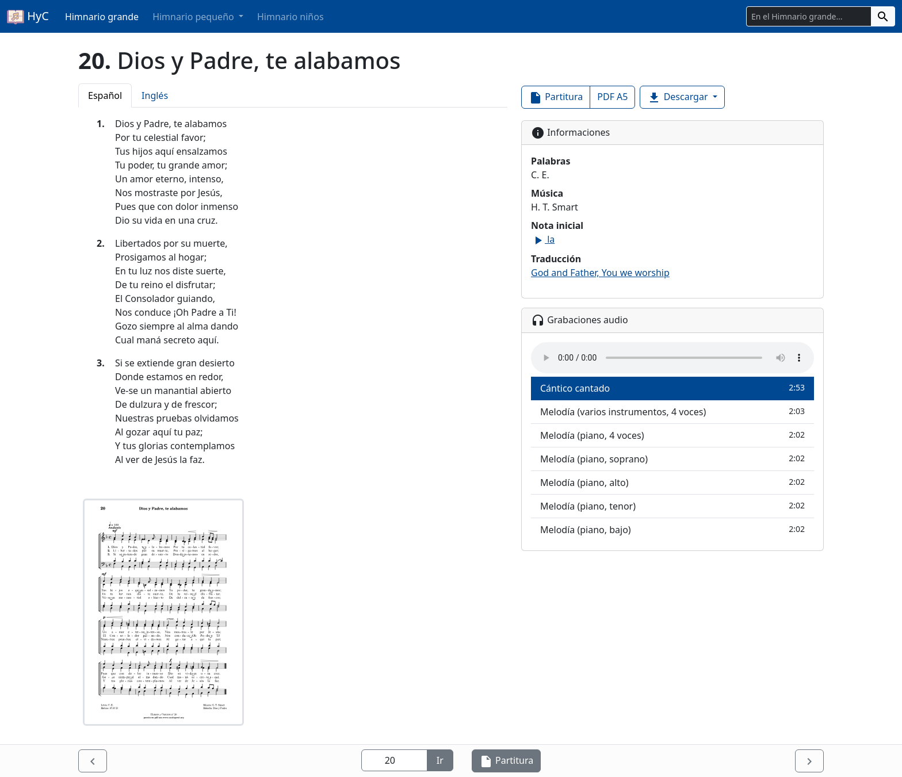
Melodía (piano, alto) (672, 482)
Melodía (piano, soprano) (672, 458)
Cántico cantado (672, 388)
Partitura (556, 97)
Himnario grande (102, 16)
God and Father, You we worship (600, 272)
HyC (28, 16)
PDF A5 (612, 96)
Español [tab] (105, 95)
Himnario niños (290, 16)
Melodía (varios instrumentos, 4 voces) (672, 411)
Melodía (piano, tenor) (672, 505)
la (543, 239)
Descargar (678, 97)
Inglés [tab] (155, 95)
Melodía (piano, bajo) (672, 529)
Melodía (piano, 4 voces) (672, 435)
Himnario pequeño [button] (194, 16)
